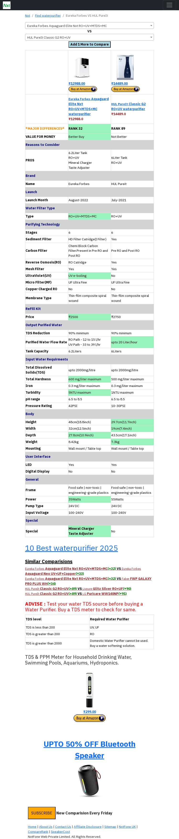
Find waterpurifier (48, 15)
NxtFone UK (127, 826)
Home (32, 826)
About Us (46, 826)
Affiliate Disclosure (88, 826)
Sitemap (110, 826)
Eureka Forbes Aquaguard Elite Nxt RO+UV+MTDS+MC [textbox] (67, 26)
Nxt (27, 15)
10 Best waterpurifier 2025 (71, 548)
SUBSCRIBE (41, 813)
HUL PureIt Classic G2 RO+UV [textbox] (48, 37)
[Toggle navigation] (169, 5)
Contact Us (63, 826)
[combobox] (89, 25)
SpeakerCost (60, 831)
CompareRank (38, 831)
